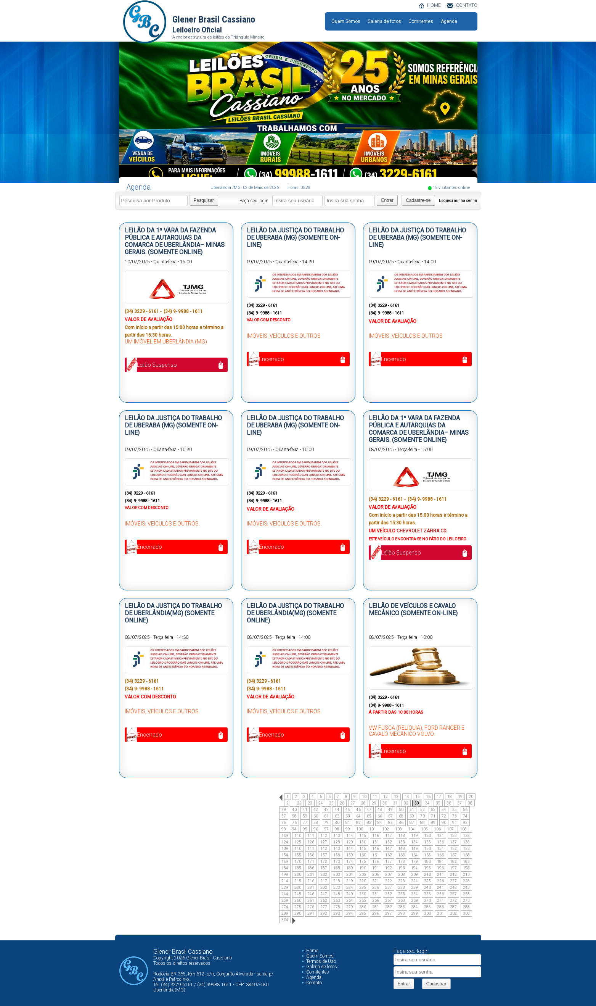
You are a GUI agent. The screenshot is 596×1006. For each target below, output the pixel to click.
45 (347, 810)
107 (450, 829)
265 (362, 900)
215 (297, 881)
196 (440, 868)
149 (414, 848)
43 (326, 810)
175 (362, 861)
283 (401, 907)
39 (283, 810)
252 (388, 894)
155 (297, 855)
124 (284, 842)
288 (466, 907)
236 (375, 887)
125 (297, 842)
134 (414, 842)
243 (466, 887)
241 (440, 887)
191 (375, 868)
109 (284, 835)
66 (380, 816)
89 (433, 823)
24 (320, 803)
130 (362, 842)
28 (363, 803)
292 (323, 913)
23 (310, 803)
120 (427, 835)
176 (375, 861)
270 (427, 900)
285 (427, 907)
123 (466, 835)
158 (336, 855)
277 (323, 907)
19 (460, 797)
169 (284, 861)
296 (375, 913)
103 (398, 829)
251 (375, 894)
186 (310, 868)
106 (437, 829)
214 (284, 881)
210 (427, 874)
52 (422, 810)
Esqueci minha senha (458, 200)
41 (305, 810)
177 (388, 861)
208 (401, 874)
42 (315, 810)
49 (390, 810)
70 (422, 816)
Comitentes (420, 21)
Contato (314, 982)
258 (466, 894)
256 (440, 894)
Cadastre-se (418, 200)
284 (414, 907)
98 (337, 829)
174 (349, 861)
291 (310, 913)
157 (323, 855)
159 (349, 855)
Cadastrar (436, 984)
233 (336, 887)
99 (347, 829)
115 (362, 835)
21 (288, 803)
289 (284, 913)
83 (369, 823)
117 (388, 835)
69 (412, 816)
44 (337, 810)
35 (438, 803)
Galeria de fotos (384, 21)
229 (284, 887)
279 (349, 907)
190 (362, 868)
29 (374, 803)
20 (471, 797)
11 (375, 797)
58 (294, 816)
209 (414, 874)
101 (372, 829)
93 (283, 829)
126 (310, 842)
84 (380, 823)
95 (305, 829)
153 (466, 848)
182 (453, 861)
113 (336, 835)
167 (453, 855)
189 (349, 868)
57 (283, 816)
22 (299, 803)
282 (388, 907)
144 (349, 848)
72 (444, 816)
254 (414, 894)
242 (453, 887)
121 (440, 835)
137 (453, 842)
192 (388, 868)
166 (440, 855)
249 (349, 894)
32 (406, 803)
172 (323, 861)
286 (440, 907)
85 (390, 823)
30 (384, 803)
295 (362, 913)
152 (453, 848)
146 (375, 848)
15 (417, 797)
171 (310, 861)
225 (427, 881)
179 (414, 861)
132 (388, 842)
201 (310, 874)
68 (401, 816)
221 (375, 881)
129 (349, 842)
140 (297, 848)
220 (362, 881)
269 (414, 900)
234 (349, 887)
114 (349, 835)
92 (465, 823)
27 (352, 803)
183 (466, 861)
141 (310, 848)
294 (349, 913)
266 (375, 900)
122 (453, 835)
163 (401, 855)
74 (465, 816)
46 (358, 810)
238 (401, 887)
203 (336, 874)
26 (342, 803)
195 (427, 868)
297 (388, 913)
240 (427, 887)
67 (390, 816)
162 (388, 855)
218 (336, 881)
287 (453, 907)
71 (433, 816)
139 (284, 848)
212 (453, 874)
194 (414, 868)
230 (297, 887)
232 (323, 887)
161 (375, 855)
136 (440, 842)
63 (347, 816)
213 (466, 874)
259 (284, 900)
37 (459, 803)
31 (395, 803)
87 (412, 823)
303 (466, 913)
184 (284, 868)
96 (315, 829)
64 (358, 816)
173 (336, 861)
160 (362, 855)
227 (453, 881)
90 (444, 823)
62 (337, 816)
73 (454, 816)
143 (336, 848)
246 (310, 894)
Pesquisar (204, 200)
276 (310, 907)
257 (453, 894)
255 (427, 894)
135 (427, 842)
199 (284, 874)
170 (297, 861)
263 (336, 900)
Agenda (449, 21)
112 (323, 835)
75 (283, 823)
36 (449, 803)
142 (323, 848)
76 (294, 823)
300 (427, 913)
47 (369, 810)
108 (463, 829)
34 (427, 803)
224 (414, 881)
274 (284, 907)
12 (385, 797)
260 (297, 900)
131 (375, 842)
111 (310, 835)
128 (336, 842)
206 (375, 874)
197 (453, 868)
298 (401, 913)
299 (414, 913)
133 (401, 842)
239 (414, 887)
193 (401, 868)
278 (336, 907)
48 (380, 810)
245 (297, 894)
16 (428, 797)
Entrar (387, 200)
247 (323, 894)
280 (362, 907)
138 (466, 842)
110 (297, 835)
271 (440, 900)
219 (349, 881)
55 (454, 810)
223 (401, 881)
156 (310, 855)
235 (362, 887)
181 (440, 861)
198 (466, 868)
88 (422, 823)
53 (433, 810)
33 (416, 803)
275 (297, 907)
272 (453, 900)
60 (315, 816)
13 (396, 797)
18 (449, 797)
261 (310, 900)
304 (284, 920)
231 (310, 887)
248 (336, 894)
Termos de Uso (321, 961)
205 (362, 874)
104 (411, 829)
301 (440, 913)
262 (323, 900)
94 (294, 829)
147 (388, 848)
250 (362, 894)
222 (388, 881)
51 (412, 810)
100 (359, 829)
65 (369, 816)
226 (440, 881)
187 (323, 868)
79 (326, 823)
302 (453, 913)
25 (331, 803)
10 (364, 797)
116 (375, 835)
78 (315, 823)
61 (326, 816)
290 (297, 913)
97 (326, 829)
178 (401, 861)
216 (310, 881)
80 (337, 823)
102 (385, 829)
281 (375, 907)
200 (297, 874)
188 (336, 868)
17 (439, 797)
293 (336, 913)
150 (427, 848)
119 (414, 835)
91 (454, 823)
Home (312, 950)
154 (284, 855)
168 (466, 855)
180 (427, 861)
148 (401, 848)
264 (349, 900)
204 (349, 874)
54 (444, 810)
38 (470, 803)
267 (388, 900)
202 (323, 874)
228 (466, 881)
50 (401, 810)
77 (305, 823)
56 (465, 810)
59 (305, 816)
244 (284, 894)
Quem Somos (345, 21)
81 (347, 823)
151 (440, 848)
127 (323, 842)
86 (401, 823)
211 (440, 874)
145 (362, 848)
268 (401, 900)
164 (414, 855)
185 (297, 868)
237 (388, 887)
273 (466, 900)
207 (388, 874)
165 (427, 855)
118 (401, 835)
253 (401, 894)
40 (294, 810)
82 (358, 823)
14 (407, 797)
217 (323, 881)
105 (424, 829)
